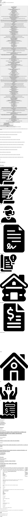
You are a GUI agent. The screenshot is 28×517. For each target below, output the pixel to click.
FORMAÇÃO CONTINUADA (14, 23)
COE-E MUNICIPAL (7, 23)
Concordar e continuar (26, 473)
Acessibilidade (2, 2)
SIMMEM (19, 16)
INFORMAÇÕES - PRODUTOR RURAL (14, 87)
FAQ (22, 58)
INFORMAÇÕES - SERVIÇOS (13, 26)
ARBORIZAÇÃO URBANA (19, 52)
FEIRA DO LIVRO (8, 16)
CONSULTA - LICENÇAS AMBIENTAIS (14, 38)
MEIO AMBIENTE (13, 96)
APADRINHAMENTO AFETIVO (18, 81)
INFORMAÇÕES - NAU (18, 40)
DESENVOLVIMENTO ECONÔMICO (13, 17)
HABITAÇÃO (13, 35)
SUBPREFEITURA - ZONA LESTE (6, 50)
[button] (15, 13)
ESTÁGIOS (17, 72)
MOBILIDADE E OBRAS (13, 41)
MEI (12, 64)
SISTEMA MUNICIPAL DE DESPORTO (16, 84)
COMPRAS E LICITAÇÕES (13, 14)
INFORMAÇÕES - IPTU (13, 28)
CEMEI (5, 23)
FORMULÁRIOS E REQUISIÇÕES (20, 47)
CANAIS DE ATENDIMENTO (19, 58)
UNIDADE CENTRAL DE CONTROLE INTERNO (20, 50)
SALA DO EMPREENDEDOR (6, 123)
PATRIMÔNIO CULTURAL (15, 16)
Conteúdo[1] (1, 0)
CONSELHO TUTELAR (3, 81)
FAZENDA (13, 25)
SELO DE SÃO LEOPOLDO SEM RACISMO (10, 20)
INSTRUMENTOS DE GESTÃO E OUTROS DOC (22, 48)
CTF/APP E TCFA (21, 37)
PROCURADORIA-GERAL (13, 44)
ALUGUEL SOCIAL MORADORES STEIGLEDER (17, 36)
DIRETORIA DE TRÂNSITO (19, 49)
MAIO (3, 458)
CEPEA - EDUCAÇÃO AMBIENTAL (10, 37)
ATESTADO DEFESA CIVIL (3, 49)
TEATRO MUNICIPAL (22, 16)
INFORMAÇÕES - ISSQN (12, 29)
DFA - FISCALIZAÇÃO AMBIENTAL (14, 39)
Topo (1, 516)
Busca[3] (1, 1)
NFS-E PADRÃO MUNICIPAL (14, 57)
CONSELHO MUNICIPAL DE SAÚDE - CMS (14, 48)
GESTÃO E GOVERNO (13, 34)
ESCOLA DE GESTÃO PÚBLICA (13, 72)
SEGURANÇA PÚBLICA (13, 108)
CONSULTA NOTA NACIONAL (9, 58)
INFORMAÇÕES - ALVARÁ (13, 63)
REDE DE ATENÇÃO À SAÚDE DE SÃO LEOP (12, 47)
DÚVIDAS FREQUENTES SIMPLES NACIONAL (14, 93)
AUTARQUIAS (13, 13)
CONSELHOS (10, 23)
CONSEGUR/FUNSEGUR (14, 49)
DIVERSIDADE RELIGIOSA (16, 20)
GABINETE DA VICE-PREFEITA (14, 11)
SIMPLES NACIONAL (13, 33)
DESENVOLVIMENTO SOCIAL (13, 78)
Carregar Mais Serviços (3, 423)
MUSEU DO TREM (11, 16)
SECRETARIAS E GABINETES (13, 66)
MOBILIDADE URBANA (13, 42)
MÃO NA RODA (14, 64)
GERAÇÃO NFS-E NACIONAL (3, 58)
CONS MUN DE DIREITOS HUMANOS (22, 20)
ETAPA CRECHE (22, 23)
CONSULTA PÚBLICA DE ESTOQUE (5, 47)
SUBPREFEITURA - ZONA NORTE (13, 50)
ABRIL (1, 458)
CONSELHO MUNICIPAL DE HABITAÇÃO (9, 36)
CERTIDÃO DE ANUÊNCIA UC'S (16, 37)
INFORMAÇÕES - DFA (10, 40)
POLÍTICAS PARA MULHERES (13, 43)
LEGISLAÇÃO (11, 32)
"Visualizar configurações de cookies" (12, 471)
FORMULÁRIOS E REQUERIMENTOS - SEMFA (10, 54)
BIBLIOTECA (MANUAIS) (14, 58)
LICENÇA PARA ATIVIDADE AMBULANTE (20, 54)
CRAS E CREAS (6, 81)
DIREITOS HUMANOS (13, 19)
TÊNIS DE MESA (21, 84)
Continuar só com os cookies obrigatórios (26, 468)
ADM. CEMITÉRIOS (8, 52)
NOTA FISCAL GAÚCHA (15, 32)
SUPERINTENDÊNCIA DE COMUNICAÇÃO (14, 69)
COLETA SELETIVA (14, 102)
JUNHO (5, 458)
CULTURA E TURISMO (13, 75)
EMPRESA (14, 55)
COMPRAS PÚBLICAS (10, 64)
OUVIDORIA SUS (8, 48)
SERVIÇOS (14, 51)
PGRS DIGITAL (17, 102)
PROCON (13, 8)
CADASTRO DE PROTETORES (14, 46)
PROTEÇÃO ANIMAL (14, 105)
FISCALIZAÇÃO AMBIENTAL (3, 54)
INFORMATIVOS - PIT (16, 29)
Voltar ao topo (2, 422)
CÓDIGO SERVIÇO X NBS (25, 58)
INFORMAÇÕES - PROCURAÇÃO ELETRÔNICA (13, 31)
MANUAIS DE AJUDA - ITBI (14, 90)
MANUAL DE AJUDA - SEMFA (14, 60)
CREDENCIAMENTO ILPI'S (10, 81)
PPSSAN (14, 81)
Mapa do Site (12, 2)
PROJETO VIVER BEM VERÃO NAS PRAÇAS (9, 84)
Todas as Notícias (2, 454)
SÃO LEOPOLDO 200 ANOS (4, 16)
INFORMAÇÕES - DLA (14, 40)
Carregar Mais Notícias (2, 453)
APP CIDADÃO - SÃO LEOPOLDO (13, 52)
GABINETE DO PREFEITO (13, 7)
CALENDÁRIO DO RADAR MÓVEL (9, 49)
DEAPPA (23, 37)
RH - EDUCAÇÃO (19, 23)
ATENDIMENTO (5, 37)
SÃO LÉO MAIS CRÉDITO (18, 64)
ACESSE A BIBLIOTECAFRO (3, 20)
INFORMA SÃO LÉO (14, 10)
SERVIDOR (13, 61)
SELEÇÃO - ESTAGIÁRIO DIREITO (14, 45)
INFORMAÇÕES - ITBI (13, 30)
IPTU (15, 54)
